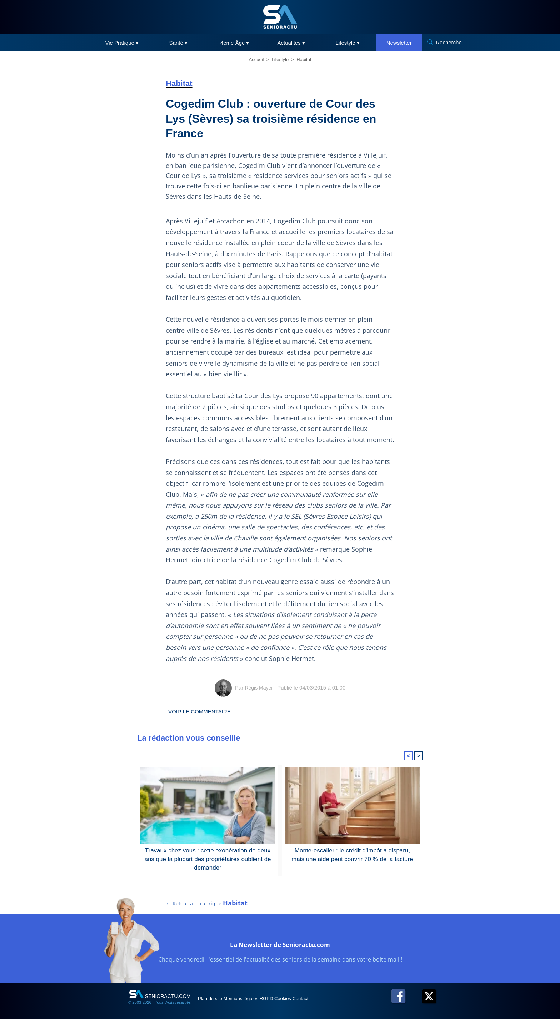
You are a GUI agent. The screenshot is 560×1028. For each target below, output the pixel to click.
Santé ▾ (178, 43)
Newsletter (399, 43)
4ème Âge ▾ (234, 43)
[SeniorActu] (280, 17)
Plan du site (215, 1007)
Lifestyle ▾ (348, 43)
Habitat (303, 59)
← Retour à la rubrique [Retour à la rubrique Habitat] (207, 912)
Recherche (449, 42)
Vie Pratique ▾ (122, 43)
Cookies (314, 1007)
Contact (340, 1007)
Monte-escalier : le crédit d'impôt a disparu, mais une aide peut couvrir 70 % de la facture (352, 854)
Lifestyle (280, 59)
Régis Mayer (259, 687)
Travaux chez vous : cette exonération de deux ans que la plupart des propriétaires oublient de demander (208, 858)
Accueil (256, 59)
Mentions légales (255, 1007)
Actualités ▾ (291, 43)
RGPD (290, 1007)
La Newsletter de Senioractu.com (280, 951)
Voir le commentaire (205, 711)
